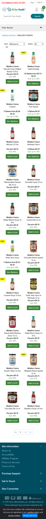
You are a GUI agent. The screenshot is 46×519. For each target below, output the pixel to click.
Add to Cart (12, 81)
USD (39, 2)
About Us (6, 450)
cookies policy (33, 512)
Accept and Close (30, 515)
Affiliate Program (10, 458)
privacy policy (14, 515)
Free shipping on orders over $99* (14, 3)
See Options (33, 83)
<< (15, 432)
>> (30, 432)
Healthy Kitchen (9, 35)
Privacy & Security (11, 462)
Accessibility (8, 454)
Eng (31, 2)
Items (30, 44)
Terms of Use (8, 466)
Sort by (6, 45)
